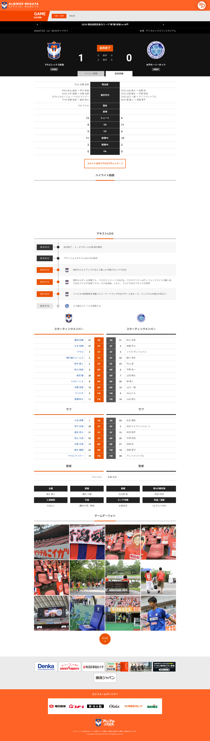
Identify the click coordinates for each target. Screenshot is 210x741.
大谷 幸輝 (78, 420)
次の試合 (163, 24)
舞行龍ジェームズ (74, 358)
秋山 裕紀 (78, 369)
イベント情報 (91, 73)
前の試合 (37, 24)
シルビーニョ (77, 381)
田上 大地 (78, 438)
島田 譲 (79, 375)
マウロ (80, 352)
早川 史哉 (78, 426)
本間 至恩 (78, 387)
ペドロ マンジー (75, 456)
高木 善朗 (78, 450)
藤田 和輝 (78, 340)
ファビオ (79, 393)
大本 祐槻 (78, 346)
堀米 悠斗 (78, 432)
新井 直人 (78, 363)
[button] (202, 5)
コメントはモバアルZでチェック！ (105, 163)
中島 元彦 (78, 444)
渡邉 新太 (78, 399)
